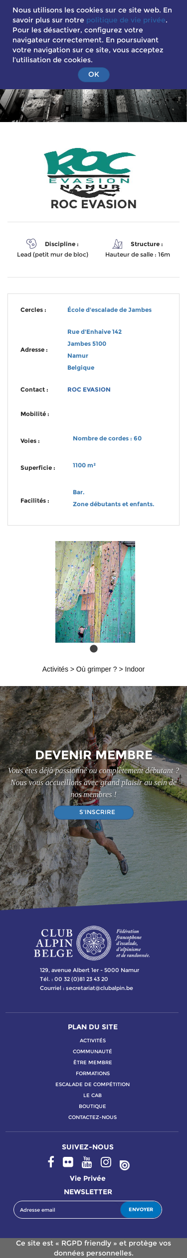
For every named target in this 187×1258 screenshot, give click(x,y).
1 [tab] (94, 649)
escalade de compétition (92, 1084)
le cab (92, 1095)
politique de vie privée (126, 19)
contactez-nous (92, 1117)
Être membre (92, 1062)
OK (93, 74)
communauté (92, 1051)
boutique (92, 1106)
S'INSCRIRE (97, 812)
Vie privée (88, 1178)
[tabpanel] (93, 596)
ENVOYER (141, 1209)
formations (93, 1073)
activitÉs (93, 1040)
